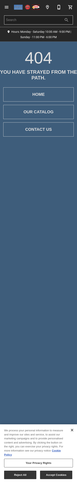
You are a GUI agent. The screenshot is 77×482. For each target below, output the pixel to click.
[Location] (47, 7)
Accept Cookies (56, 475)
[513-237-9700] (59, 7)
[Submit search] (66, 20)
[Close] (72, 430)
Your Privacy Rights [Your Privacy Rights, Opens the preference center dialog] (38, 463)
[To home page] (27, 7)
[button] (6, 7)
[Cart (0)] (70, 7)
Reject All (20, 475)
